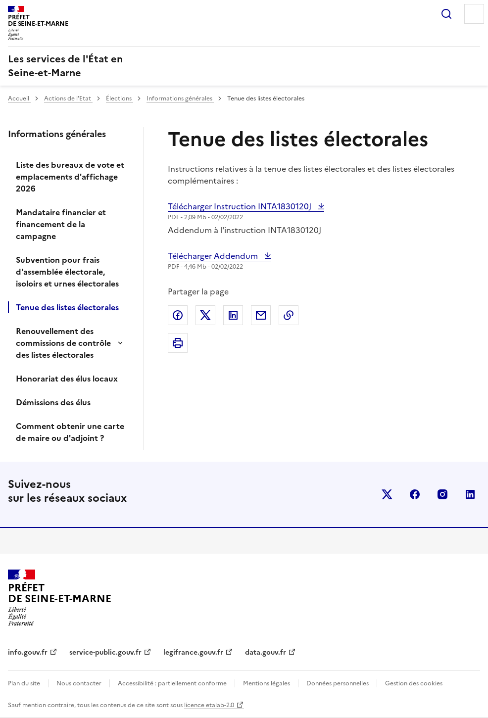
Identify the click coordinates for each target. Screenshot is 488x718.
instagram (442, 494)
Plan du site (24, 683)
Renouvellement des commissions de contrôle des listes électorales (63, 343)
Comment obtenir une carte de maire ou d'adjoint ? (70, 432)
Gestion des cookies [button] (413, 683)
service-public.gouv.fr (105, 652)
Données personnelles (337, 683)
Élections (119, 98)
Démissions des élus (53, 402)
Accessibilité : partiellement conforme (172, 683)
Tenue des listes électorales (67, 307)
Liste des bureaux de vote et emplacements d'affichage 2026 (70, 176)
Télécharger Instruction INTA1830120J (240, 206)
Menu (474, 14)
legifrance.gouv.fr (193, 652)
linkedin (470, 494)
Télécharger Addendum (214, 256)
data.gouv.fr (265, 652)
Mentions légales (266, 683)
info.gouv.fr (28, 652)
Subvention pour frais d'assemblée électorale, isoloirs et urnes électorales (67, 271)
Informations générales (180, 98)
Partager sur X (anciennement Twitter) (205, 315)
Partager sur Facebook (178, 315)
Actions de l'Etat (68, 98)
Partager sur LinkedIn (233, 315)
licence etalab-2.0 (209, 705)
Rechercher (446, 14)
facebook (415, 494)
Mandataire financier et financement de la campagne (61, 224)
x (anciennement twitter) (387, 494)
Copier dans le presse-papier (288, 315)
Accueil (19, 98)
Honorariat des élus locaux (67, 378)
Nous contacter (78, 683)
